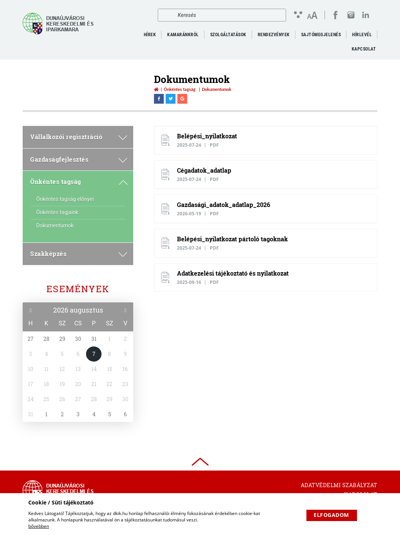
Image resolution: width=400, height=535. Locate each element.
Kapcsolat (364, 49)
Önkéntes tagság (179, 89)
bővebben (38, 526)
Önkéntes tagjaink (57, 212)
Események (77, 289)
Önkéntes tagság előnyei (65, 199)
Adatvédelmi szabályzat (339, 485)
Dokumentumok (55, 225)
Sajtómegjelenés (321, 34)
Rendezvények (274, 34)
